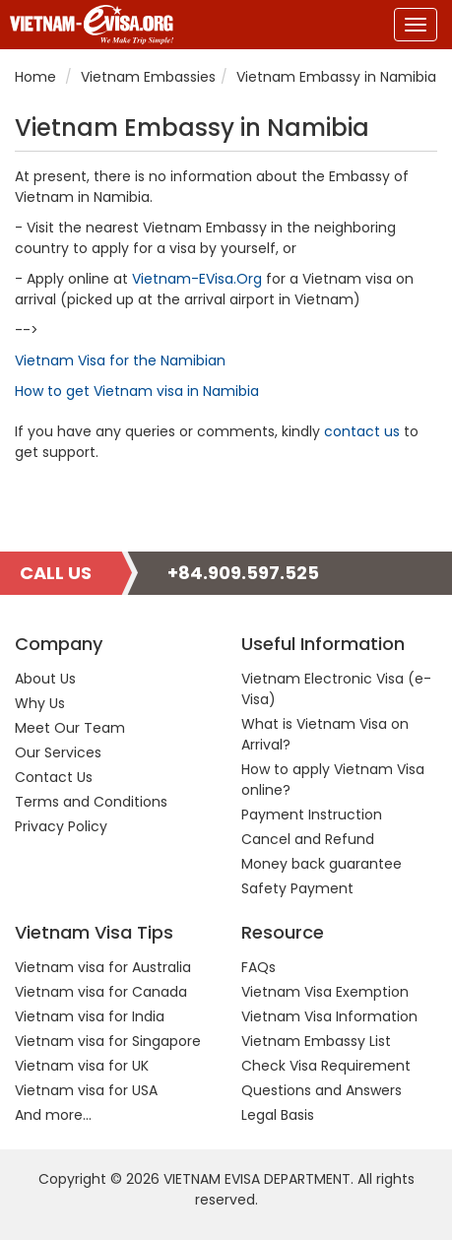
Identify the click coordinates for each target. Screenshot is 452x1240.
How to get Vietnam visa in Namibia (137, 391)
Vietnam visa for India (89, 1016)
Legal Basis (277, 1115)
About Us (45, 678)
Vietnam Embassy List (316, 1041)
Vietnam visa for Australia (103, 967)
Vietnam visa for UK (82, 1066)
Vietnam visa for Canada (101, 992)
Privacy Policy (61, 826)
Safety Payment (297, 888)
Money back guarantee (321, 864)
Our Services (58, 752)
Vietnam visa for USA (86, 1090)
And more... (53, 1115)
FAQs (258, 967)
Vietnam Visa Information (329, 1016)
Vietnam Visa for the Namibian (120, 360)
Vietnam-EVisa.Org (197, 279)
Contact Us (54, 777)
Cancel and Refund (307, 839)
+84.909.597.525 (243, 572)
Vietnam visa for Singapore (108, 1041)
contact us (362, 431)
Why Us (40, 703)
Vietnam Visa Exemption (325, 992)
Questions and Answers (321, 1090)
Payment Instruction (311, 814)
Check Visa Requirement (326, 1066)
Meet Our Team (70, 728)
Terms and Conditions (91, 802)
